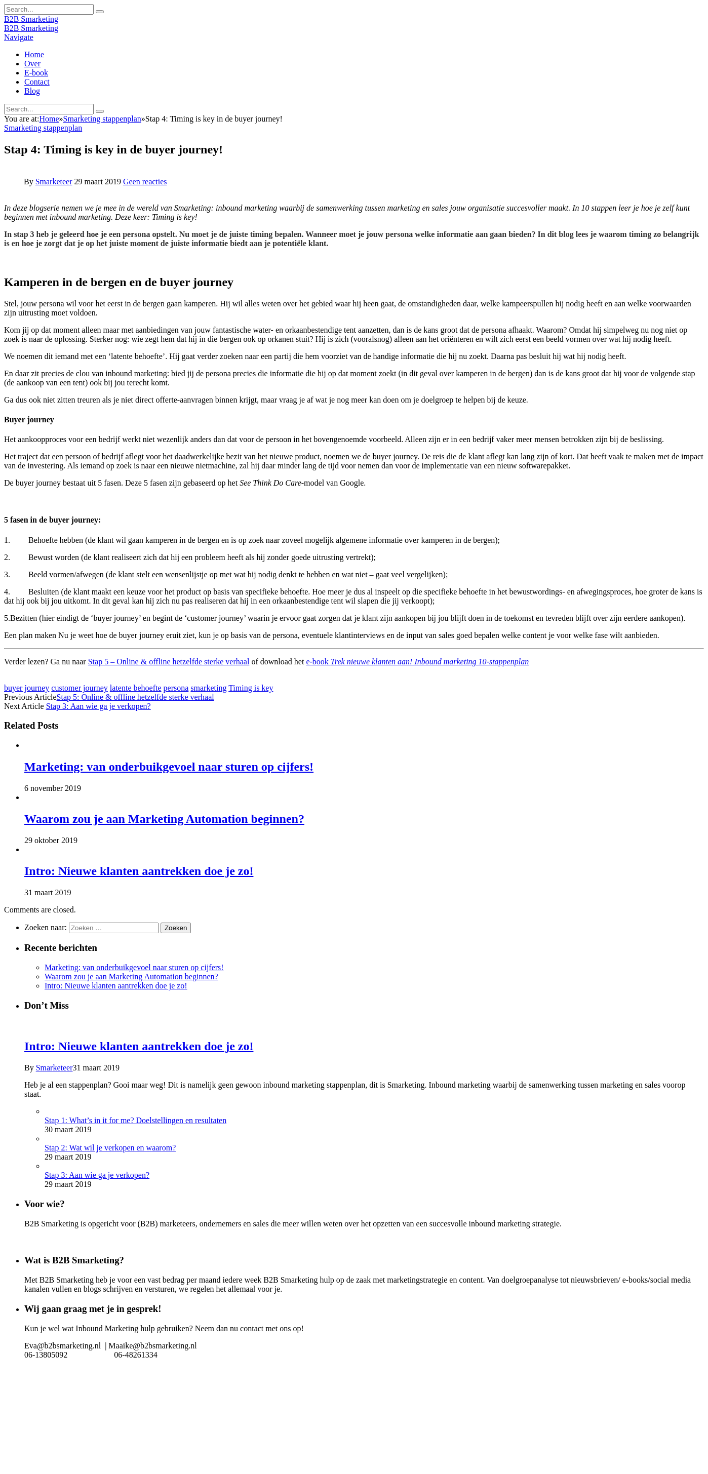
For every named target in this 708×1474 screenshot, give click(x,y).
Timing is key (250, 688)
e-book (417, 661)
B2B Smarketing (31, 19)
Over (32, 63)
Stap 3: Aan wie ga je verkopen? (98, 706)
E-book (36, 72)
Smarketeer (53, 181)
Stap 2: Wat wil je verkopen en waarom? (110, 1147)
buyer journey (26, 688)
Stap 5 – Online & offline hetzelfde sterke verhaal (169, 661)
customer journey (79, 688)
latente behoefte (136, 688)
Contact (37, 81)
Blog (32, 91)
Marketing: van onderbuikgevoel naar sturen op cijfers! (168, 766)
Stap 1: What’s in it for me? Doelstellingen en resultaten (135, 1120)
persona (176, 688)
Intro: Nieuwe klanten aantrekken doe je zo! (138, 871)
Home (34, 54)
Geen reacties (145, 181)
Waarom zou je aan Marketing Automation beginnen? (164, 818)
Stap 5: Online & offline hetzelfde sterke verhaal (135, 697)
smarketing (208, 688)
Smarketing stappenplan (43, 128)
